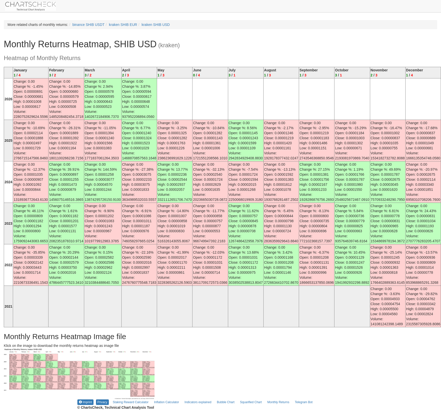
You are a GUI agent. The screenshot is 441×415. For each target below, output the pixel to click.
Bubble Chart (225, 402)
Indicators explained (197, 402)
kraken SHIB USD (155, 25)
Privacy (102, 402)
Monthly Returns (278, 402)
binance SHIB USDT (88, 25)
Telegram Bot (304, 402)
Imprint (85, 402)
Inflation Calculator (166, 402)
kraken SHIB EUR (123, 25)
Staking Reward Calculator (131, 402)
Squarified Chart (251, 402)
